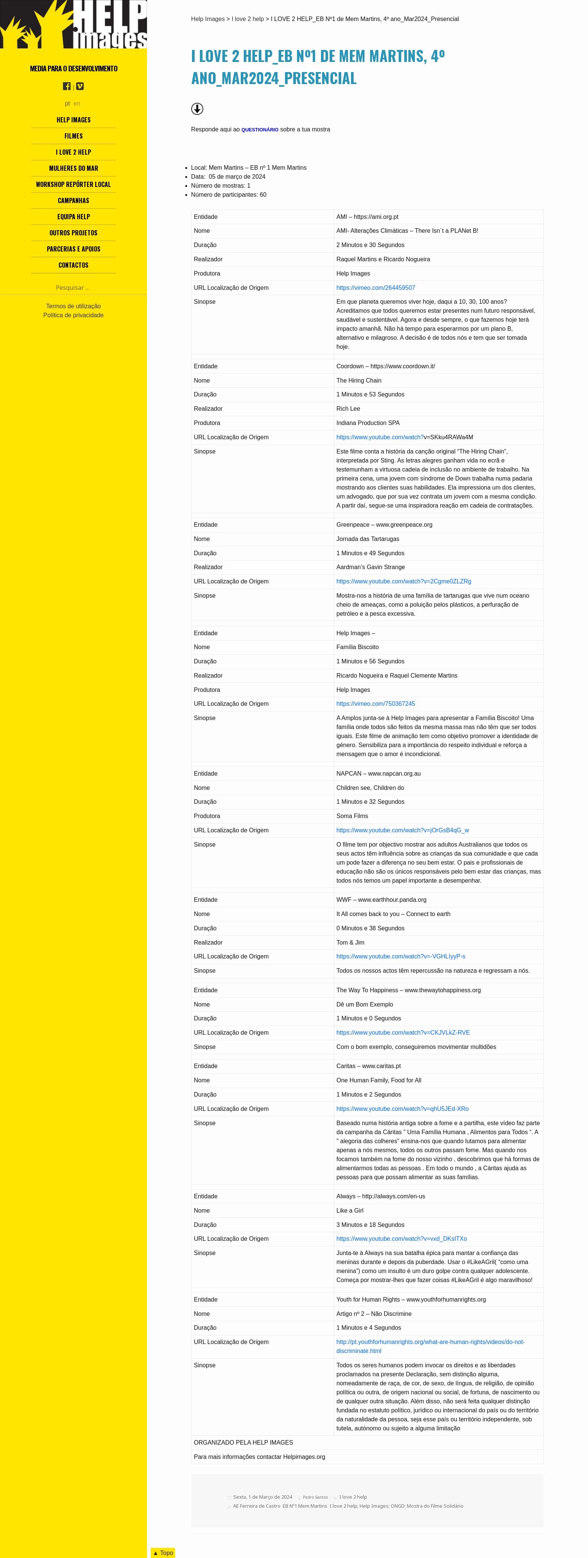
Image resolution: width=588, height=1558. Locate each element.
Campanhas (73, 200)
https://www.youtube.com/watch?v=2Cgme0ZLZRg (403, 581)
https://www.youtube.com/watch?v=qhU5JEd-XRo (402, 1109)
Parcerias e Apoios (73, 248)
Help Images (74, 119)
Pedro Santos (315, 1497)
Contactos (73, 265)
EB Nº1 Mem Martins (305, 1505)
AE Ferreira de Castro (256, 1505)
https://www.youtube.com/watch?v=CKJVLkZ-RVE (403, 1032)
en (77, 103)
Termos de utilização (73, 306)
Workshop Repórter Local (73, 184)
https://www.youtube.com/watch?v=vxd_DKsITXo (401, 1239)
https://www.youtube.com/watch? (380, 437)
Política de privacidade (74, 315)
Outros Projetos (74, 232)
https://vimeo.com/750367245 (375, 704)
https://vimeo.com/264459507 (375, 288)
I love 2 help (73, 152)
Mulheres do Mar (73, 168)
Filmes (73, 135)
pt (67, 103)
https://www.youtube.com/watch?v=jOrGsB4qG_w (402, 830)
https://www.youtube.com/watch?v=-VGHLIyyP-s (400, 956)
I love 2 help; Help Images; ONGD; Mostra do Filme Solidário (397, 1505)
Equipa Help (73, 216)
